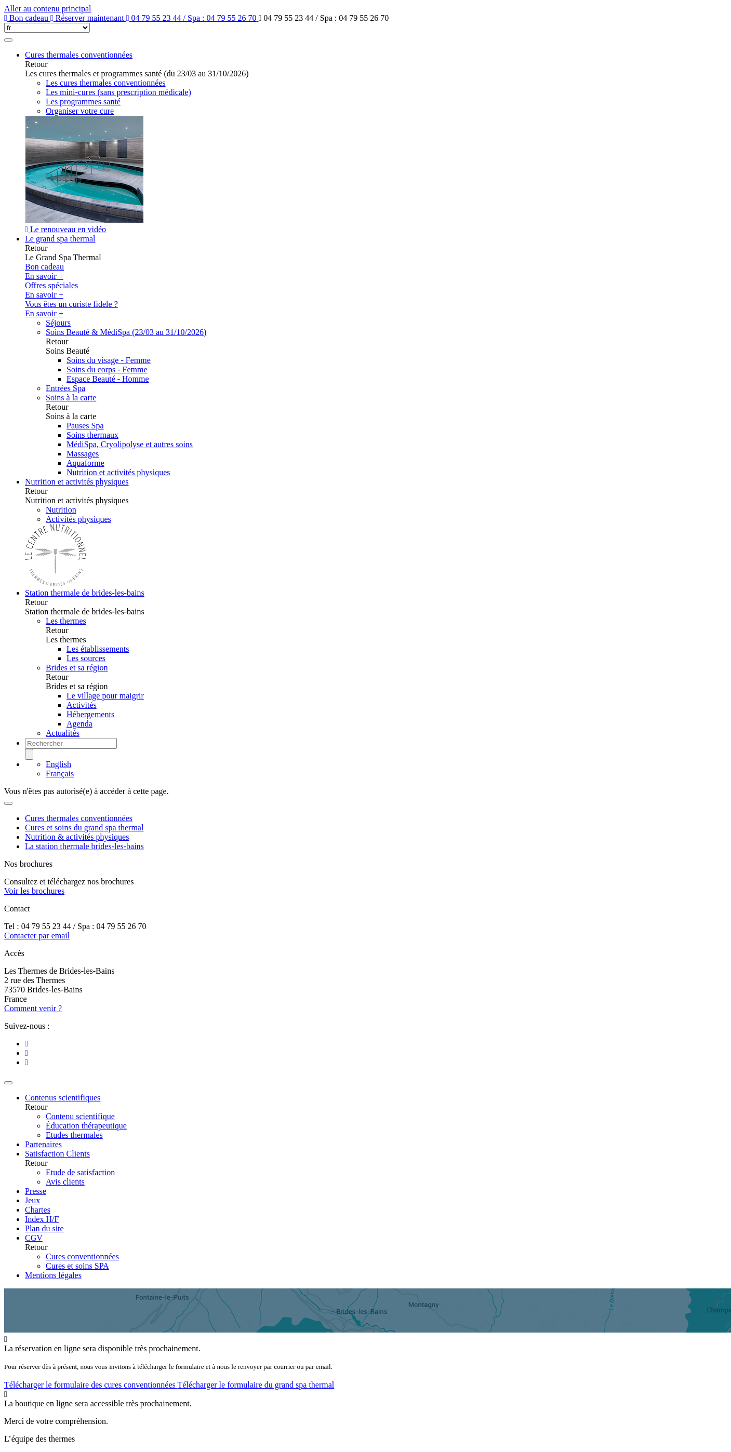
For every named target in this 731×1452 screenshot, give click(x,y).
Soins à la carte (71, 397)
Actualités (62, 733)
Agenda (79, 723)
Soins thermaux (92, 435)
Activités (82, 705)
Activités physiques (78, 519)
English (58, 764)
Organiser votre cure (80, 110)
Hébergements (90, 714)
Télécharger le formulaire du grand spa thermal (255, 1384)
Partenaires (43, 1144)
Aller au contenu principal (47, 8)
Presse (35, 1191)
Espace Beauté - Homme (108, 378)
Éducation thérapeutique (86, 1125)
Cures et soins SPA (77, 1265)
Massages (83, 453)
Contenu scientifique (80, 1116)
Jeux (32, 1200)
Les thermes (66, 620)
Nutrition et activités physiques (118, 472)
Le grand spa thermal (60, 238)
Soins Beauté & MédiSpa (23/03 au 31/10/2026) (126, 332)
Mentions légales (53, 1275)
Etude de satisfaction (80, 1172)
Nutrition (61, 509)
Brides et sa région (77, 667)
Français (60, 773)
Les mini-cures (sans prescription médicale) (118, 92)
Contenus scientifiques (62, 1097)
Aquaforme (85, 463)
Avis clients (65, 1181)
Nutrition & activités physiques (77, 836)
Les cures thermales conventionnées (106, 82)
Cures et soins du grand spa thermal (84, 827)
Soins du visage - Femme (109, 360)
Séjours (58, 322)
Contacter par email (37, 935)
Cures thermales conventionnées (78, 54)
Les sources (86, 658)
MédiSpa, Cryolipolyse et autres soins (130, 444)
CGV (34, 1237)
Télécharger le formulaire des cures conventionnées (90, 1384)
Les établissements (98, 648)
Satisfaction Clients (57, 1153)
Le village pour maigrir (105, 695)
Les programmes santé (83, 101)
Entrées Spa (65, 388)
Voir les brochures (34, 890)
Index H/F (42, 1219)
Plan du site (44, 1228)
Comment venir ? (33, 1008)
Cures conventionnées (82, 1256)
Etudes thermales (74, 1135)
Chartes (37, 1209)
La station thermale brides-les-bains (84, 846)
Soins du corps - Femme (107, 369)
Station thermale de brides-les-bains (84, 592)
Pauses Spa (85, 425)
